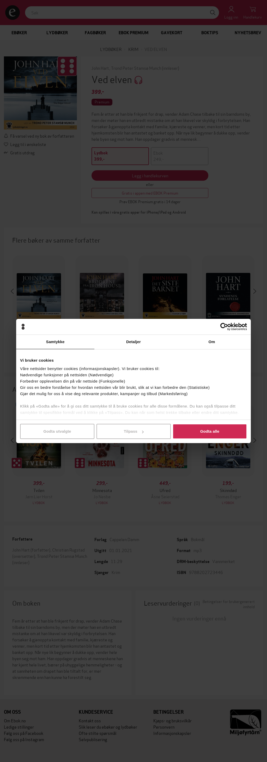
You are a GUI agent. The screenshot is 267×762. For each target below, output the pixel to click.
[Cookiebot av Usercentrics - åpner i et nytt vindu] (224, 327)
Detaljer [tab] (133, 341)
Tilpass (134, 431)
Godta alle (210, 431)
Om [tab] (211, 341)
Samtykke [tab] (55, 341)
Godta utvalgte (57, 431)
